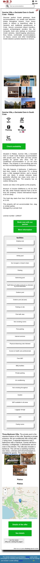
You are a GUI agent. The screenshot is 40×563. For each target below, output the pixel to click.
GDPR (21, 560)
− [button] (5, 493)
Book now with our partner (25, 223)
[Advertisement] (20, 57)
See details (20, 533)
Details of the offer (19, 524)
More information (25, 230)
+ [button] (5, 490)
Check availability (14, 146)
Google (28, 557)
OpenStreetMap (33, 518)
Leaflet (25, 518)
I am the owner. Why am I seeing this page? (14, 540)
